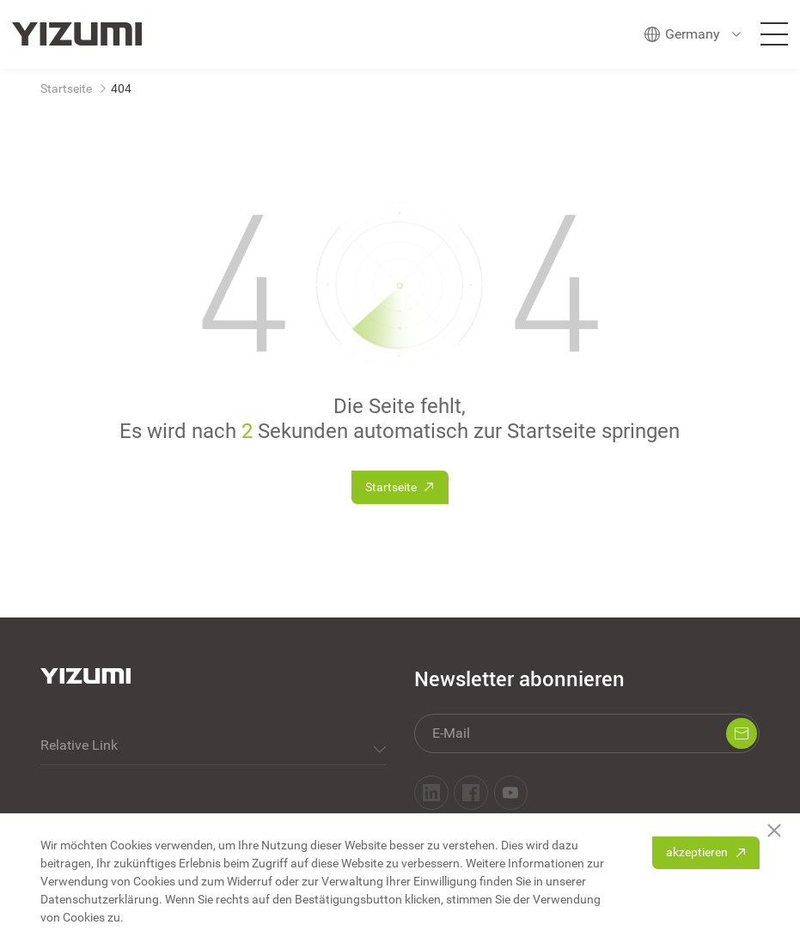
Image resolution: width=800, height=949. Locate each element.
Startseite (66, 88)
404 (121, 88)
